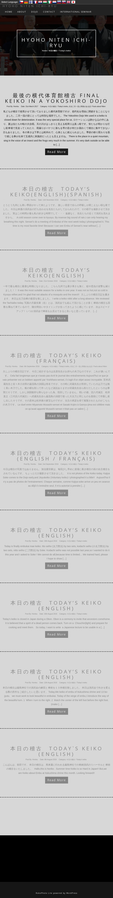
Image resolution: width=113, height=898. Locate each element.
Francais (35, 2)
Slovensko (64, 2)
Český (21, 2)
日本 (73, 2)
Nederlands (54, 2)
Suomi (31, 2)
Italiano (50, 2)
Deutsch (26, 2)
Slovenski (59, 2)
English (69, 2)
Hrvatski (40, 2)
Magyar (45, 2)
